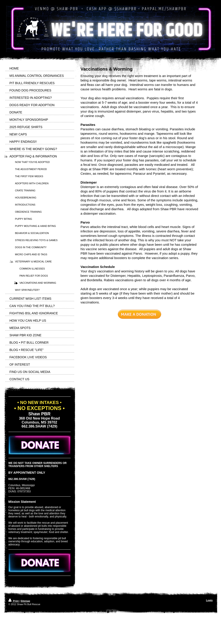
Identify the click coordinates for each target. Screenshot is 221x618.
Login (209, 600)
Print (13, 601)
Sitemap (25, 601)
